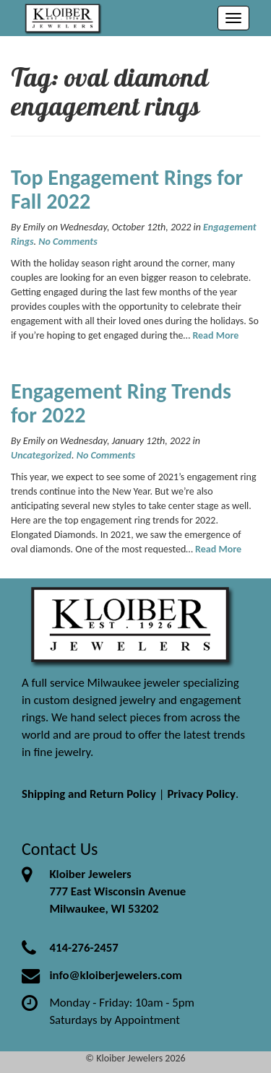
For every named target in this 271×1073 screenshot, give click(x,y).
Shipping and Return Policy (89, 794)
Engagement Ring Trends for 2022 (121, 403)
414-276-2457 (83, 947)
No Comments (67, 241)
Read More (215, 335)
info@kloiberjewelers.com (115, 975)
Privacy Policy (201, 794)
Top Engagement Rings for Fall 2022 (127, 189)
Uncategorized (41, 455)
